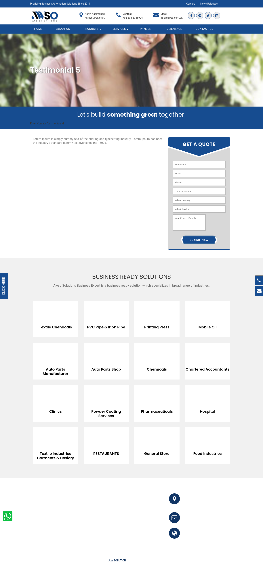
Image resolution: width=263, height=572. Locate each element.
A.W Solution (117, 562)
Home (187, 562)
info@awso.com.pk (172, 17)
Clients (225, 562)
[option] (55, 318)
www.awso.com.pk (197, 537)
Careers (190, 3)
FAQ (197, 562)
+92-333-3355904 (133, 17)
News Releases (209, 3)
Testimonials (210, 562)
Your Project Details (189, 225)
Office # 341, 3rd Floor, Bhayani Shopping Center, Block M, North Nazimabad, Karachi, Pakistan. (209, 503)
